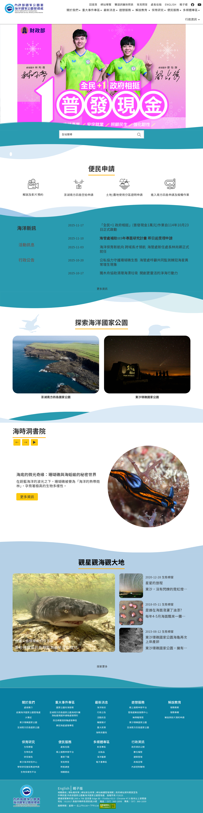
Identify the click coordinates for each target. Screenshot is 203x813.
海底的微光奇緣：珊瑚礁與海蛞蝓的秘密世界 (56, 474)
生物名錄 (28, 751)
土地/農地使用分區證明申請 (124, 195)
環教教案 (174, 707)
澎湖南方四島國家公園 (28, 727)
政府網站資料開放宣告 (127, 792)
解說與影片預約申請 (175, 717)
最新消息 (110, 10)
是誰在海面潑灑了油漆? (164, 610)
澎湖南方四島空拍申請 (78, 195)
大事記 (28, 717)
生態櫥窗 (28, 746)
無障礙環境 (138, 717)
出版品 (101, 751)
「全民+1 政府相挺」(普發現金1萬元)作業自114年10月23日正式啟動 (144, 227)
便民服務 (174, 10)
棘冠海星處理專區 (65, 725)
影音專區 (101, 746)
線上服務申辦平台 (138, 707)
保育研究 (159, 10)
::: (200, 4)
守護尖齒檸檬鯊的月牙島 (34, 641)
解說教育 (142, 10)
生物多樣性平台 (28, 771)
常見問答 (142, 4)
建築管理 (138, 756)
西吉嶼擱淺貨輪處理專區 (65, 720)
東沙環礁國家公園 (28, 722)
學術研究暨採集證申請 (28, 766)
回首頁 (93, 4)
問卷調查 (65, 766)
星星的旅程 (154, 583)
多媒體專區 (191, 10)
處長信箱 (156, 4)
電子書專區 (101, 761)
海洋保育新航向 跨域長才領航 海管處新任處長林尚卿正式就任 (144, 249)
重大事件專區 (92, 10)
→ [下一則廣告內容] (25, 442)
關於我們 (74, 10)
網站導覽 (106, 4)
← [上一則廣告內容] (16, 442)
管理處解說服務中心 (138, 712)
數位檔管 (138, 751)
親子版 (183, 4)
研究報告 (28, 756)
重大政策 (101, 727)
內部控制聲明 (138, 766)
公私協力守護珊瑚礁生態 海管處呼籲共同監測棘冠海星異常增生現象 (144, 262)
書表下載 (65, 756)
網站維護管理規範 (105, 792)
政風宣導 (138, 761)
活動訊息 (101, 717)
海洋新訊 (101, 707)
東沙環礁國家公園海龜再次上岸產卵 (166, 639)
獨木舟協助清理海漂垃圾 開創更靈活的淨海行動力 (139, 273)
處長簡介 (28, 707)
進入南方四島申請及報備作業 (170, 195)
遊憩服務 (126, 10)
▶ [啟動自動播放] (34, 442)
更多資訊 (27, 496)
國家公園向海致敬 (65, 707)
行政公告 (101, 712)
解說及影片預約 (33, 194)
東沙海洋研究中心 (28, 761)
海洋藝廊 (101, 756)
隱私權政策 (74, 792)
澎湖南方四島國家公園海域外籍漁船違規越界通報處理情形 (64, 714)
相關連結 (65, 771)
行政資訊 (192, 19)
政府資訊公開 (138, 746)
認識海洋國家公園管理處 (28, 712)
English (170, 4)
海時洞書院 (101, 732)
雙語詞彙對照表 (124, 4)
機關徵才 (101, 722)
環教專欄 (174, 712)
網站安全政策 (87, 792)
